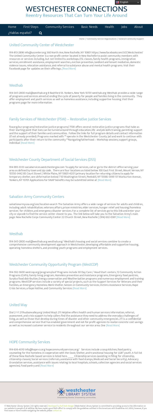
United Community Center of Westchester (41, 45)
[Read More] (69, 68)
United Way (18, 305)
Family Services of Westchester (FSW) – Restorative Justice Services (60, 119)
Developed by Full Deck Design (61, 406)
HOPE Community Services (29, 342)
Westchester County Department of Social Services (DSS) (52, 159)
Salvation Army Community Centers (36, 197)
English (122, 2)
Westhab (16, 85)
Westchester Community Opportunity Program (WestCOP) (53, 264)
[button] (40, 33)
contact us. (57, 410)
